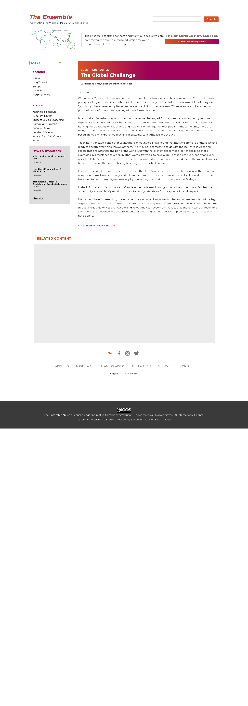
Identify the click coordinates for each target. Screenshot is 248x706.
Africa (36, 78)
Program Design (42, 115)
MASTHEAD (83, 590)
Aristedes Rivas (89, 225)
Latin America (41, 90)
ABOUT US (62, 590)
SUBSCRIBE (165, 590)
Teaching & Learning (44, 111)
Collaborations (41, 128)
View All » (38, 198)
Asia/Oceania (40, 82)
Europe (37, 86)
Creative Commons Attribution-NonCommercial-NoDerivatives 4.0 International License (149, 639)
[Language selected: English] (45, 63)
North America (41, 94)
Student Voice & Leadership (48, 119)
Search (211, 19)
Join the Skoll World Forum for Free (49, 157)
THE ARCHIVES (141, 590)
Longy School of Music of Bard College (146, 643)
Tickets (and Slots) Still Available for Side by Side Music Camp (50, 184)
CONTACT (187, 590)
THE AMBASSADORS (111, 590)
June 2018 (108, 225)
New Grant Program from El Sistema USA (47, 170)
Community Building (45, 124)
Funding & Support (44, 132)
